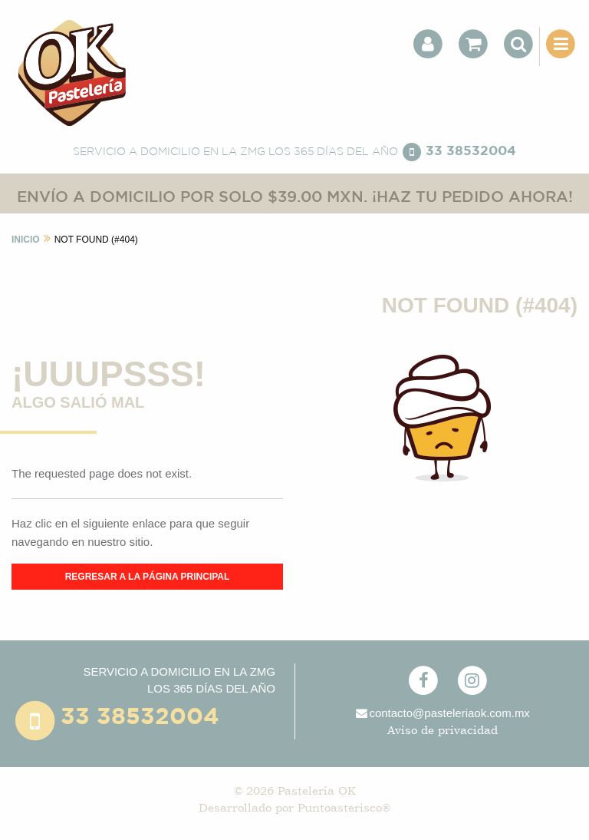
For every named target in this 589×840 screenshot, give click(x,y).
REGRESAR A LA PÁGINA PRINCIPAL (147, 576)
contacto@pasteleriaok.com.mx (442, 712)
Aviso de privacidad (442, 729)
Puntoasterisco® (344, 807)
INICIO (26, 239)
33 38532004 (471, 151)
